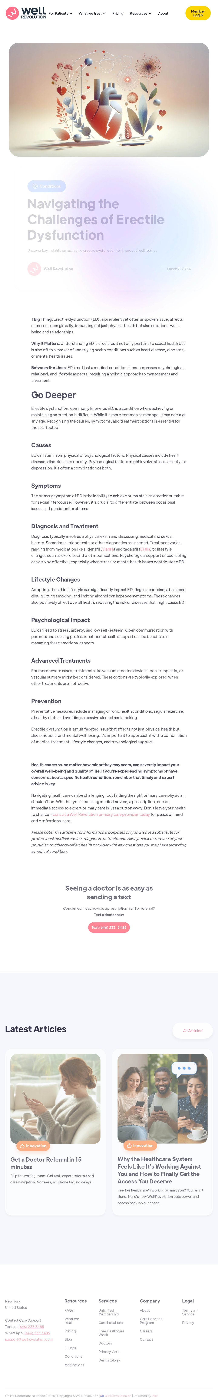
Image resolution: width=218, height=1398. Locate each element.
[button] (60, 13)
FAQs (69, 1310)
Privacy (188, 1322)
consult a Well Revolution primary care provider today (101, 814)
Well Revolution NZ (118, 1396)
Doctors (105, 1343)
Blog (68, 1339)
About (163, 13)
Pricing (118, 13)
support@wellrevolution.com (29, 1339)
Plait (155, 1396)
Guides (70, 1348)
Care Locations (111, 1322)
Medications (74, 1365)
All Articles (192, 1030)
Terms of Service (189, 1312)
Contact (146, 1339)
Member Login (198, 13)
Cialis (145, 549)
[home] (25, 13)
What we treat (72, 1321)
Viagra (108, 549)
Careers (146, 1331)
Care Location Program (151, 1321)
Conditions (73, 1356)
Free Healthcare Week (111, 1333)
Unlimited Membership (109, 1312)
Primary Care (109, 1351)
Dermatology (109, 1360)
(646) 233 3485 (31, 1326)
